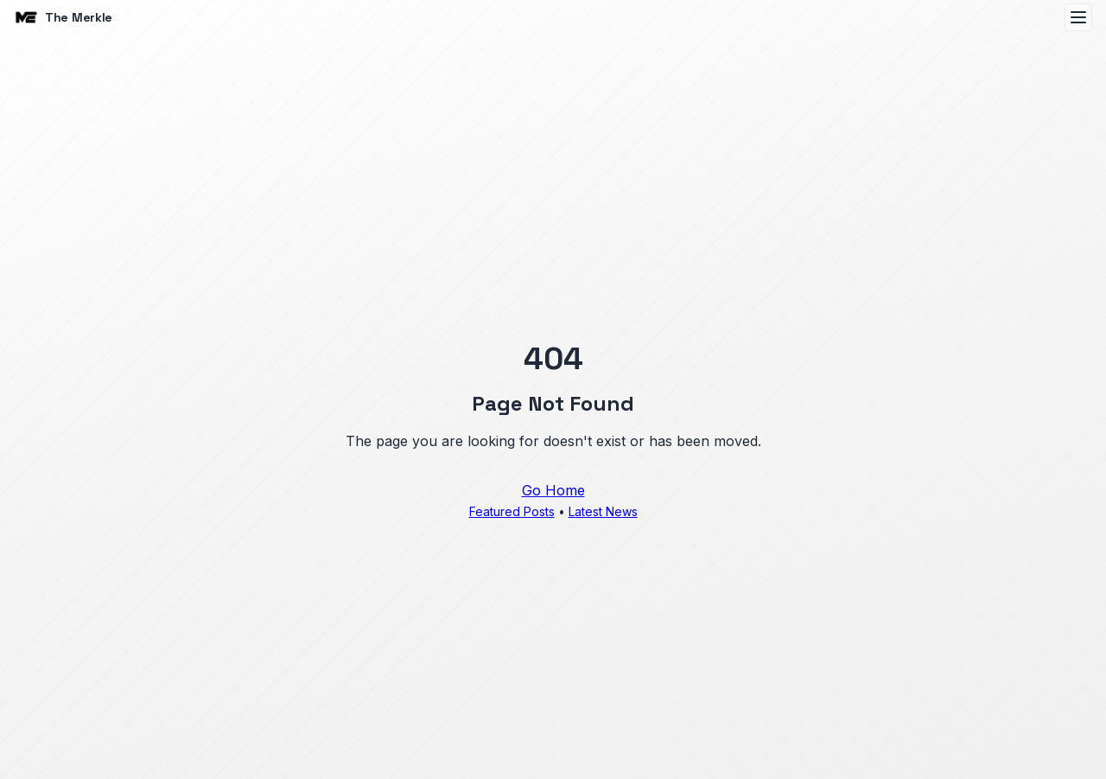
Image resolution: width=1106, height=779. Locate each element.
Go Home (553, 490)
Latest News (603, 511)
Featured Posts (512, 511)
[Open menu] (1078, 17)
